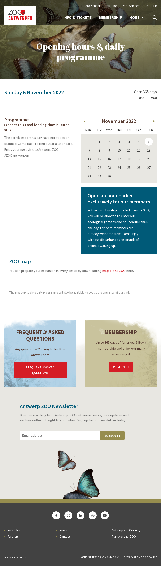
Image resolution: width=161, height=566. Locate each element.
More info (121, 367)
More (136, 17)
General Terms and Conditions (100, 557)
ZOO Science (130, 6)
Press (63, 530)
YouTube (111, 6)
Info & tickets (77, 17)
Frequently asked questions (40, 370)
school (92, 6)
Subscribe (112, 436)
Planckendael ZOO (124, 536)
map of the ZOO (114, 271)
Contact (65, 536)
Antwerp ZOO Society (126, 530)
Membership (110, 17)
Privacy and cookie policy (140, 557)
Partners (13, 536)
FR (155, 6)
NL (148, 6)
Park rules (13, 530)
